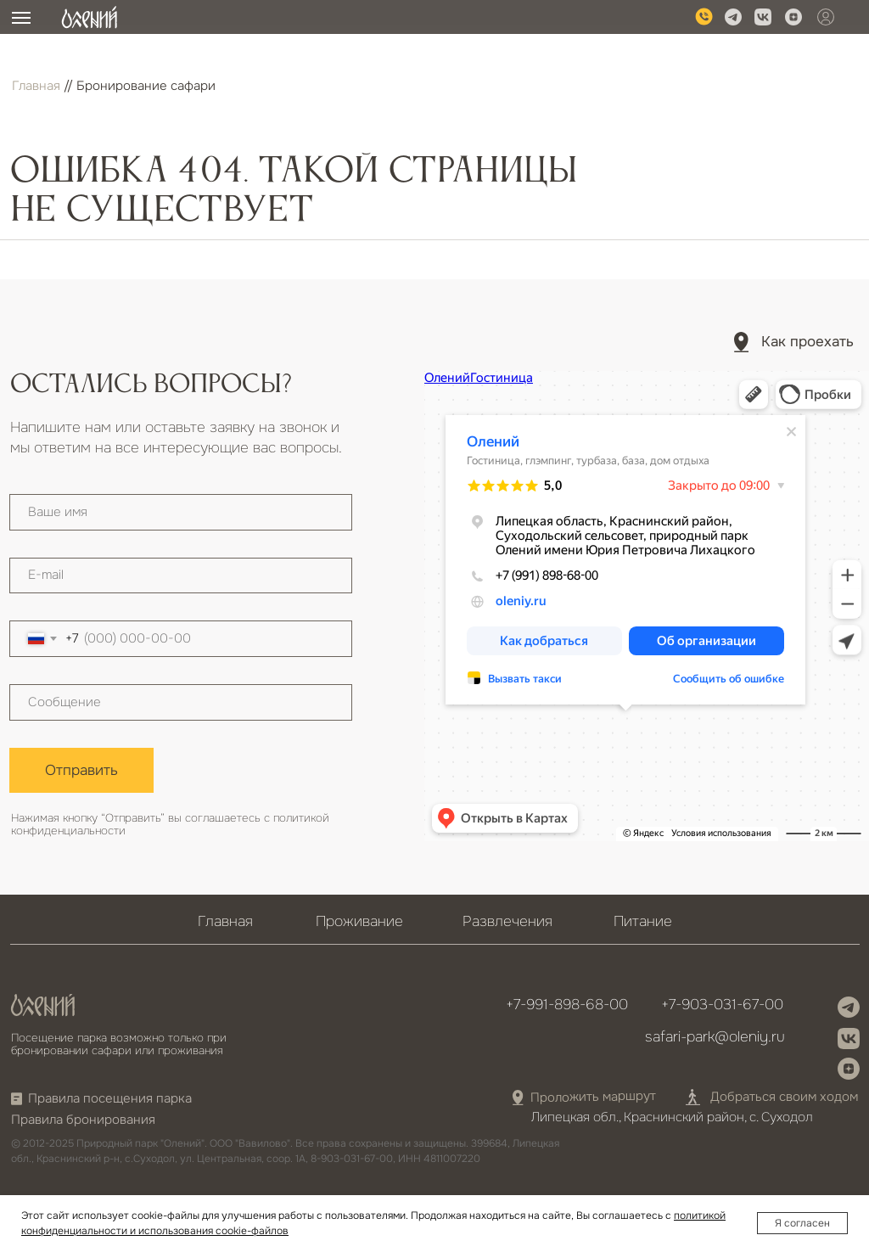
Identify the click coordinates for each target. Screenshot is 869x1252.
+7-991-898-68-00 (567, 1004)
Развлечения (507, 921)
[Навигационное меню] (21, 18)
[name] (180, 512)
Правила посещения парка (110, 1099)
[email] (180, 576)
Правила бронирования (83, 1120)
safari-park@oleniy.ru (715, 1036)
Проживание (359, 921)
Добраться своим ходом (784, 1097)
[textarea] (180, 702)
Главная (36, 86)
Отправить (81, 770)
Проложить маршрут (593, 1097)
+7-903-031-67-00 (722, 1004)
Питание (643, 921)
